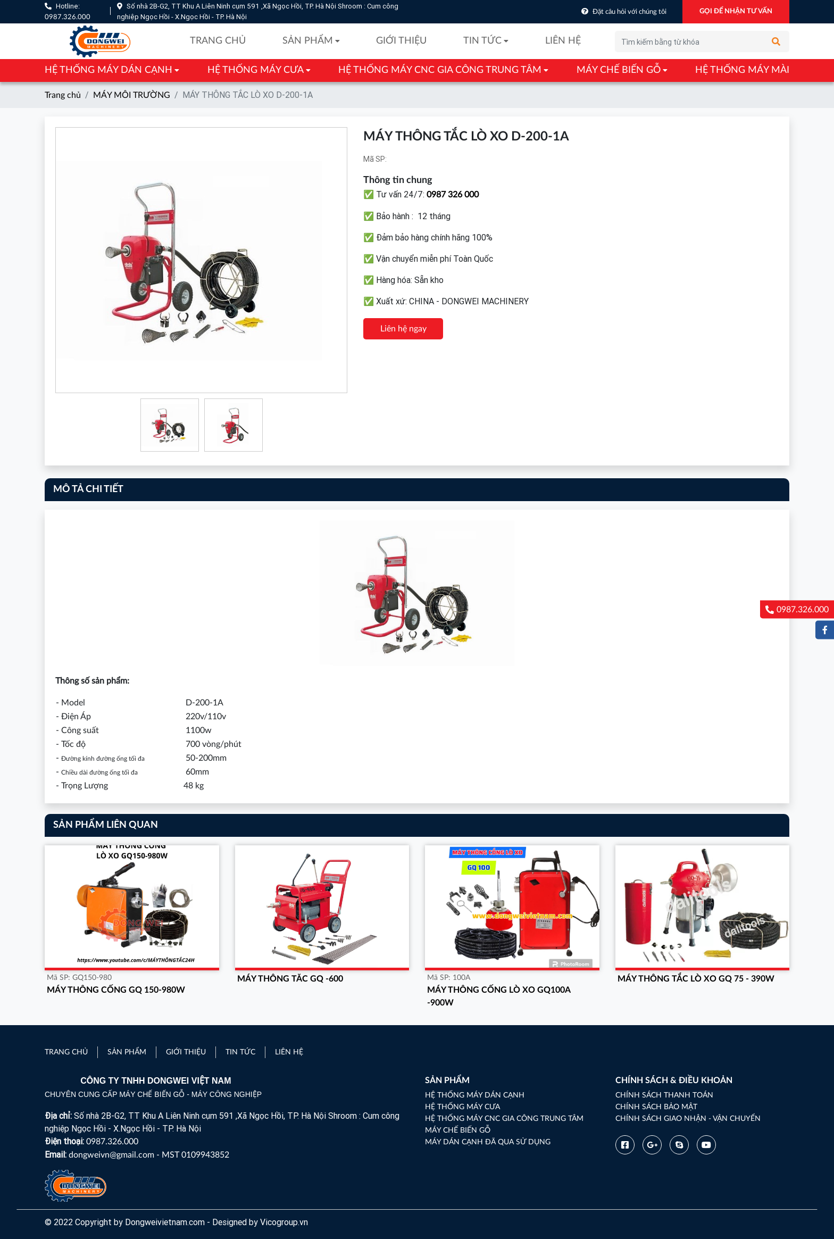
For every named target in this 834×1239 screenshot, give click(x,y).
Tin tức (482, 41)
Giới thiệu (401, 41)
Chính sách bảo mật (656, 1107)
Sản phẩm (307, 41)
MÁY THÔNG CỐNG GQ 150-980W (116, 990)
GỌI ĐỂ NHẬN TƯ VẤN (735, 11)
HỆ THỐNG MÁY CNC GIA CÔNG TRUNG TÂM (439, 70)
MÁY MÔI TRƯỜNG (131, 95)
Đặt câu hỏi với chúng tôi (629, 12)
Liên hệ (563, 41)
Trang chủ (218, 41)
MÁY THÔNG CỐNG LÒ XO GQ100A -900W (498, 996)
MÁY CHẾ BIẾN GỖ (619, 70)
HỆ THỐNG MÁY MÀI (742, 70)
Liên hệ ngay (403, 329)
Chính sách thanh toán (664, 1095)
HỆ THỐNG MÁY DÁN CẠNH (108, 70)
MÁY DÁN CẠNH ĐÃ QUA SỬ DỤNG (488, 1142)
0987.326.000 (67, 17)
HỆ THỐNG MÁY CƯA (255, 70)
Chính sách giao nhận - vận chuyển (688, 1118)
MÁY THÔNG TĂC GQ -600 (290, 979)
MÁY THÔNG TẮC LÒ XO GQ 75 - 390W (696, 979)
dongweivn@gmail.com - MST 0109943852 (149, 1155)
